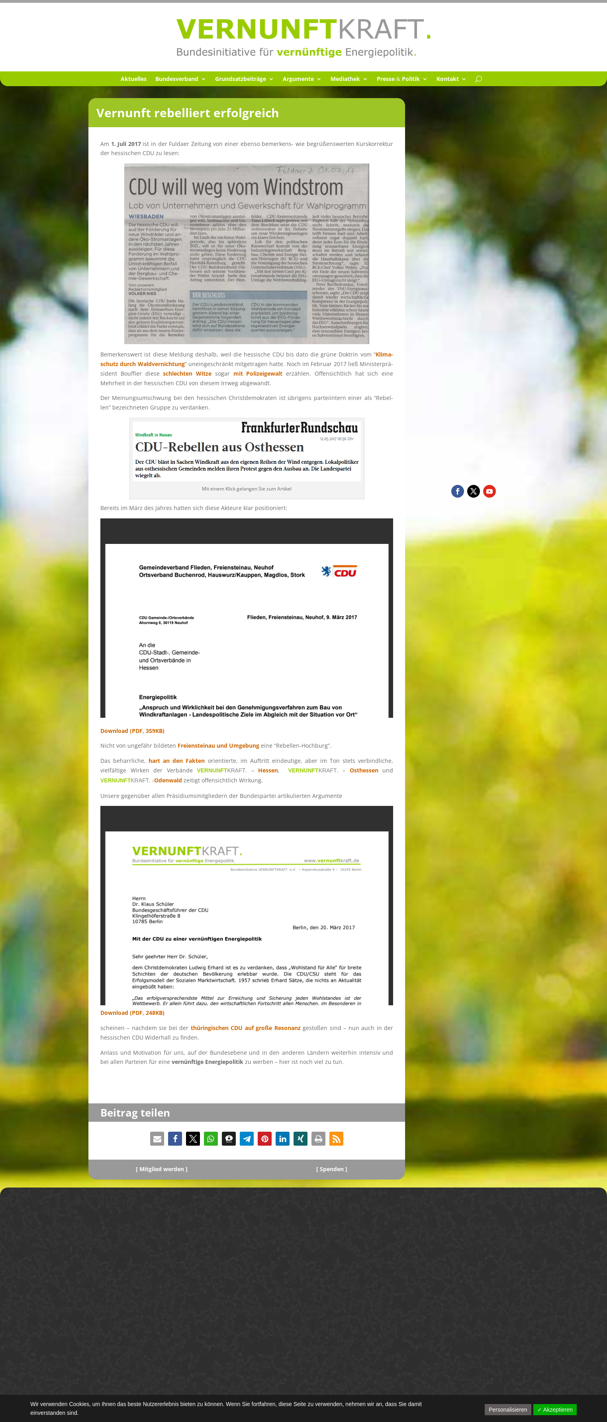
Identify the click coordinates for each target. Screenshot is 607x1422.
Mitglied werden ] (163, 1169)
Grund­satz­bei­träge (240, 79)
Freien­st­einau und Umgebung (218, 745)
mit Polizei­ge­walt (258, 373)
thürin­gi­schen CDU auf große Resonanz (246, 1028)
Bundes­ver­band (176, 79)
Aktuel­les (134, 79)
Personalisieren (508, 1409)
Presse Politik (398, 79)
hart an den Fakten (177, 760)
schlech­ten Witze (187, 373)
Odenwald (168, 780)
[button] (157, 1139)
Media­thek (345, 79)
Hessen (268, 770)
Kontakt (448, 79)
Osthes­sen (364, 770)
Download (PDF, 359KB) (132, 731)
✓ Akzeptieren (555, 1409)
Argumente (298, 79)
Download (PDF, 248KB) (132, 1012)
